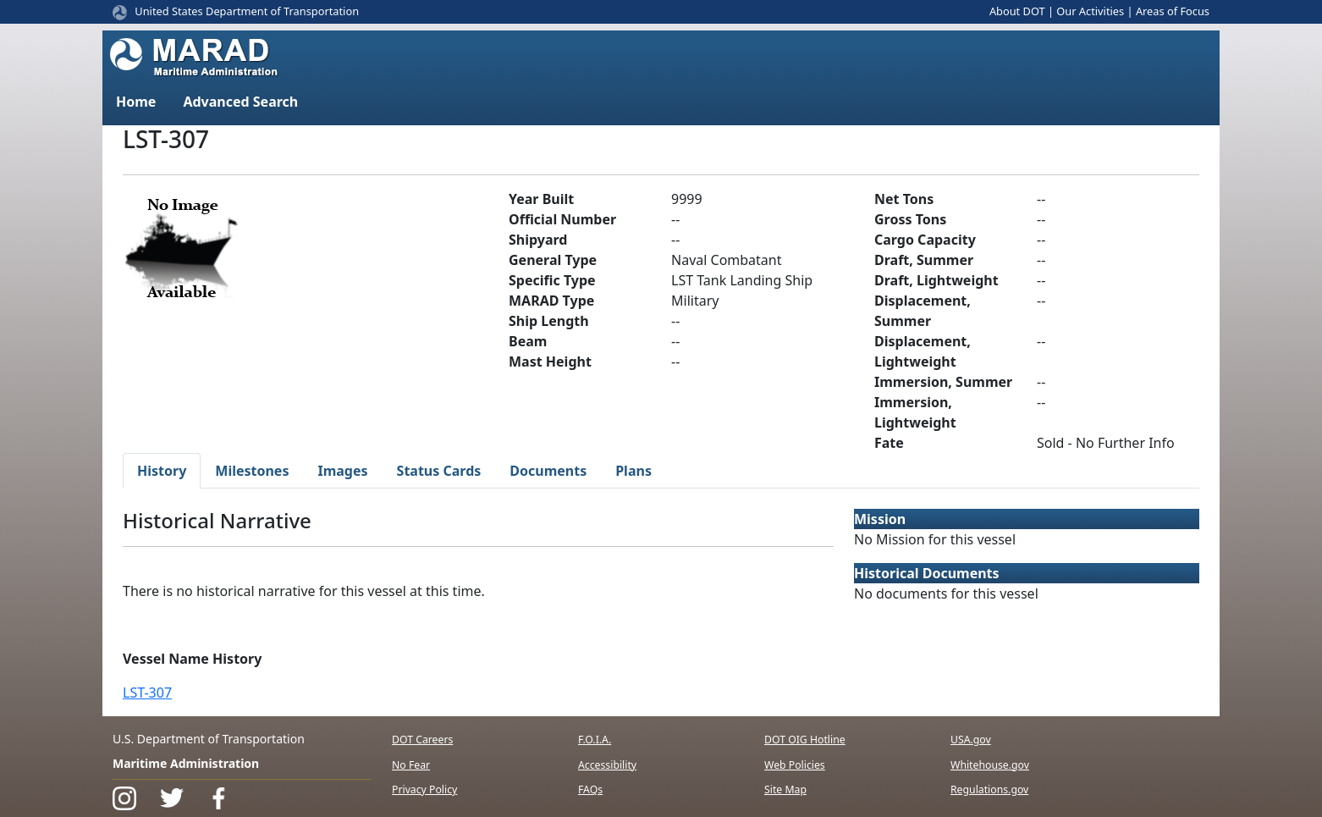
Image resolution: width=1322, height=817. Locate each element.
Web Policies (794, 765)
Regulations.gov (989, 789)
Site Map (785, 789)
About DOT (1017, 11)
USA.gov (970, 739)
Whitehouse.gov (989, 765)
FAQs (590, 789)
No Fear (411, 765)
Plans (633, 470)
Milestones (252, 470)
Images (342, 470)
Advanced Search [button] (240, 101)
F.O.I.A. (594, 739)
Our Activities (1090, 11)
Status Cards (439, 470)
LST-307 (147, 692)
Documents (548, 470)
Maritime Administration (186, 763)
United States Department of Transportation (247, 11)
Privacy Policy (424, 789)
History (161, 470)
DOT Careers (422, 739)
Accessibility (607, 765)
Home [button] (136, 101)
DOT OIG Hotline (805, 739)
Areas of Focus (1172, 11)
